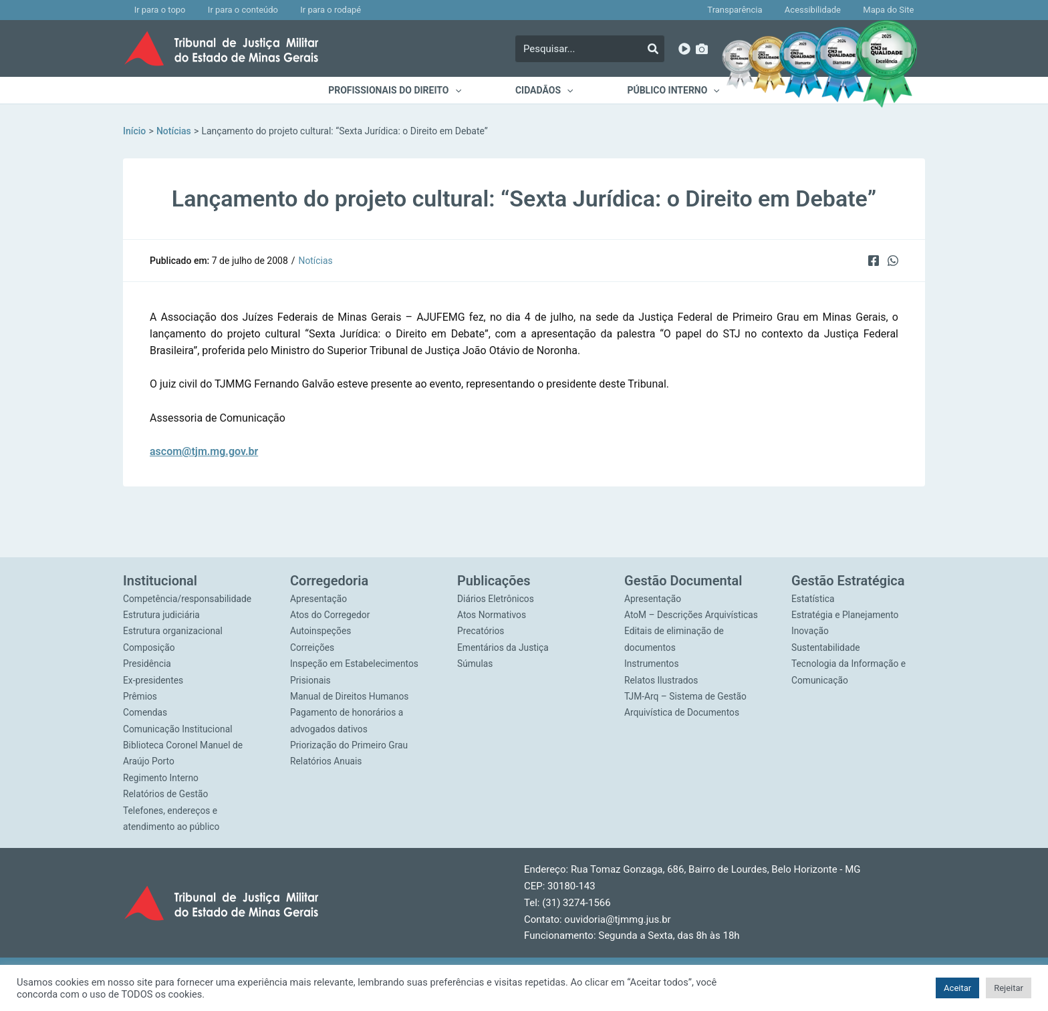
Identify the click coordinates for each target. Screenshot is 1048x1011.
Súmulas (475, 661)
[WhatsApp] (893, 260)
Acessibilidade (826, 10)
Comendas (145, 711)
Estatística (813, 594)
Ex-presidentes (153, 677)
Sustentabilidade (826, 644)
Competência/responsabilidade (188, 594)
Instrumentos (652, 677)
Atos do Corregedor (330, 611)
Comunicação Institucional (178, 727)
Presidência (147, 661)
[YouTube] (684, 49)
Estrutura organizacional (173, 628)
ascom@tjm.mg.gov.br (204, 451)
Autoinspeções (321, 628)
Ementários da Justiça (503, 644)
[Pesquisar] (653, 48)
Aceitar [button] (957, 988)
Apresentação (319, 594)
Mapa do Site (893, 10)
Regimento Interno (161, 777)
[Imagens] (702, 49)
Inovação (810, 628)
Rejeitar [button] (1008, 988)
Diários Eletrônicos (496, 594)
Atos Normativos (492, 611)
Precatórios (481, 628)
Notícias (316, 260)
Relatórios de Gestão (166, 793)
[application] (460, 90)
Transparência (757, 10)
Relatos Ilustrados (661, 694)
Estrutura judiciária (162, 611)
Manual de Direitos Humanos (350, 694)
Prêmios (140, 694)
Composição (149, 644)
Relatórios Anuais (326, 760)
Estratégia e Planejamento (845, 611)
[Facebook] (873, 260)
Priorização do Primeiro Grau (350, 743)
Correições (312, 644)
